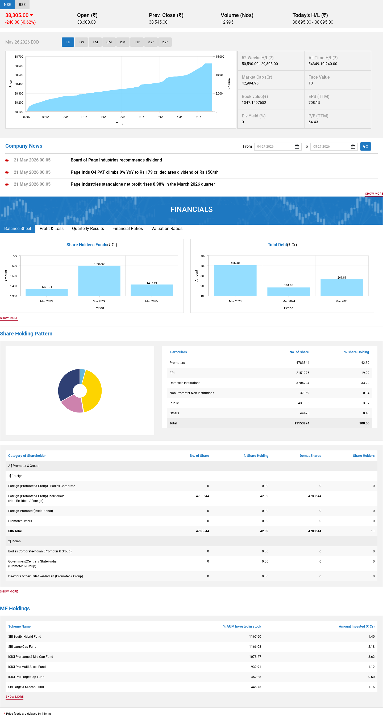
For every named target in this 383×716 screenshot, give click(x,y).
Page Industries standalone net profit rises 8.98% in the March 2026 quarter (143, 184)
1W (81, 42)
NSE (7, 4)
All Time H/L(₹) (323, 57)
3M (109, 42)
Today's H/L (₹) (310, 15)
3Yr (151, 42)
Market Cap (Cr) (257, 77)
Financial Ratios (128, 228)
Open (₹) (87, 15)
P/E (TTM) (318, 115)
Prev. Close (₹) (166, 15)
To (306, 146)
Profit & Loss (52, 228)
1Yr (137, 42)
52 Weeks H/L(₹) (258, 57)
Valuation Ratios (166, 228)
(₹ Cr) (112, 244)
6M (123, 42)
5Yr (165, 42)
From (247, 146)
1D (68, 42)
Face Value (319, 77)
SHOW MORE (374, 193)
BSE (22, 4)
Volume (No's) (237, 15)
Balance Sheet (17, 228)
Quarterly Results (88, 228)
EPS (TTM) (319, 96)
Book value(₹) (255, 96)
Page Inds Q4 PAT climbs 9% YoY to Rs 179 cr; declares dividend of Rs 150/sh (145, 172)
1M (95, 42)
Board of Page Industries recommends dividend (116, 160)
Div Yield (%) (254, 115)
